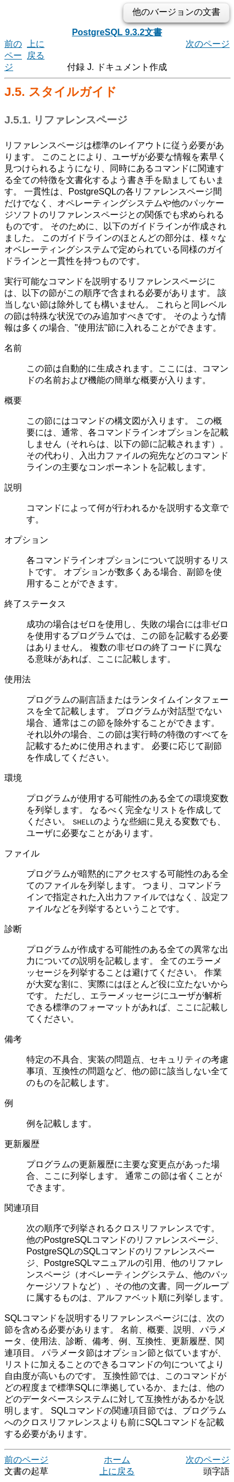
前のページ (13, 55)
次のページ (208, 43)
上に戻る (117, 1471)
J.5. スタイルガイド (60, 92)
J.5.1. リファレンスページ (65, 120)
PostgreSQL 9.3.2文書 (117, 32)
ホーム (117, 1459)
